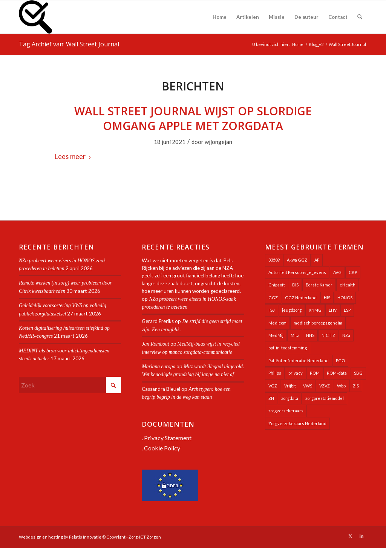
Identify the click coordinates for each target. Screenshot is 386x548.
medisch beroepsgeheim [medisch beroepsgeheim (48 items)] (318, 322)
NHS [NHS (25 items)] (310, 335)
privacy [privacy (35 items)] (295, 372)
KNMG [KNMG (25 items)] (315, 310)
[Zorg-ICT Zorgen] (35, 17)
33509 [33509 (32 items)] (274, 259)
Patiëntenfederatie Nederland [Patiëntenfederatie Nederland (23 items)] (298, 360)
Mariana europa (158, 366)
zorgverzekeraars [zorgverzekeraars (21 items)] (285, 410)
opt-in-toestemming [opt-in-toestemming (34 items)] (287, 347)
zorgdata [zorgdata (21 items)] (289, 398)
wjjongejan (218, 141)
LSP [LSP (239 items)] (347, 310)
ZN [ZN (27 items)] (271, 398)
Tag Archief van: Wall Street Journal (69, 44)
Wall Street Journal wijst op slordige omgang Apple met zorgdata (193, 118)
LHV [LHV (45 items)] (333, 310)
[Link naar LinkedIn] (361, 536)
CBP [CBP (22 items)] (353, 272)
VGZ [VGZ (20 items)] (272, 385)
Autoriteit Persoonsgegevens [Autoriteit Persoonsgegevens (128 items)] (297, 272)
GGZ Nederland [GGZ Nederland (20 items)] (301, 297)
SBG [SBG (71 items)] (358, 372)
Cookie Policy (162, 448)
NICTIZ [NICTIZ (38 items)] (328, 335)
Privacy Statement (167, 437)
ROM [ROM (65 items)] (315, 372)
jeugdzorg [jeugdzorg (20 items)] (292, 310)
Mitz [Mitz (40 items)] (295, 335)
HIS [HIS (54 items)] (327, 297)
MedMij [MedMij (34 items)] (275, 335)
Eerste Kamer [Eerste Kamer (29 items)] (319, 284)
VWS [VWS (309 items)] (307, 385)
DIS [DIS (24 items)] (295, 284)
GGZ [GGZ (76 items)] (273, 297)
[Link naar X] (350, 536)
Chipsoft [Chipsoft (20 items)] (276, 284)
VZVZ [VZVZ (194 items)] (324, 385)
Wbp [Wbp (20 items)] (341, 385)
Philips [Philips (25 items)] (274, 372)
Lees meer (73, 156)
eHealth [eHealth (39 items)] (347, 284)
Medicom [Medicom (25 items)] (277, 322)
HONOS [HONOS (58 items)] (344, 297)
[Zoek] (359, 17)
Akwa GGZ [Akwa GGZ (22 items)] (297, 259)
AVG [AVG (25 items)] (337, 272)
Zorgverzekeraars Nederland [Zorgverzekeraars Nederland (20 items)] (297, 423)
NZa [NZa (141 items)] (346, 335)
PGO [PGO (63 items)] (340, 360)
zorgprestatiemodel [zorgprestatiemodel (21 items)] (324, 398)
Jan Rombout (155, 344)
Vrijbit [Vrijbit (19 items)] (290, 385)
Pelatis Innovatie (85, 536)
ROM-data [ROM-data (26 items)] (337, 372)
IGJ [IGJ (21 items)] (271, 310)
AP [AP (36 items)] (316, 259)
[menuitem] (219, 17)
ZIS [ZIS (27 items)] (356, 385)
